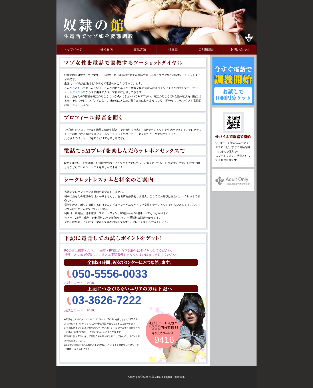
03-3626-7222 (106, 300)
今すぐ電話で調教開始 (233, 81)
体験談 (173, 49)
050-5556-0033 (109, 274)
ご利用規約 (206, 49)
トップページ (73, 49)
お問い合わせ (240, 49)
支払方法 (140, 49)
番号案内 (106, 49)
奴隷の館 (94, 29)
